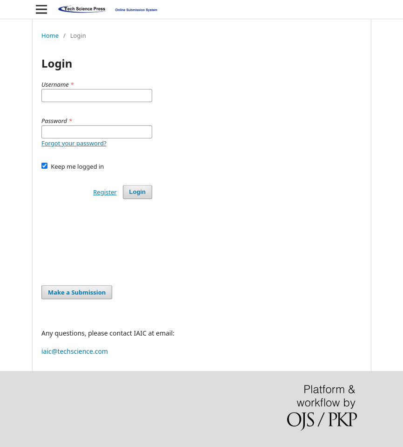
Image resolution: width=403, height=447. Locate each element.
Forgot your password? (74, 143)
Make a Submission (77, 292)
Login (137, 191)
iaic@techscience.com (74, 351)
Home (50, 35)
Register (104, 192)
